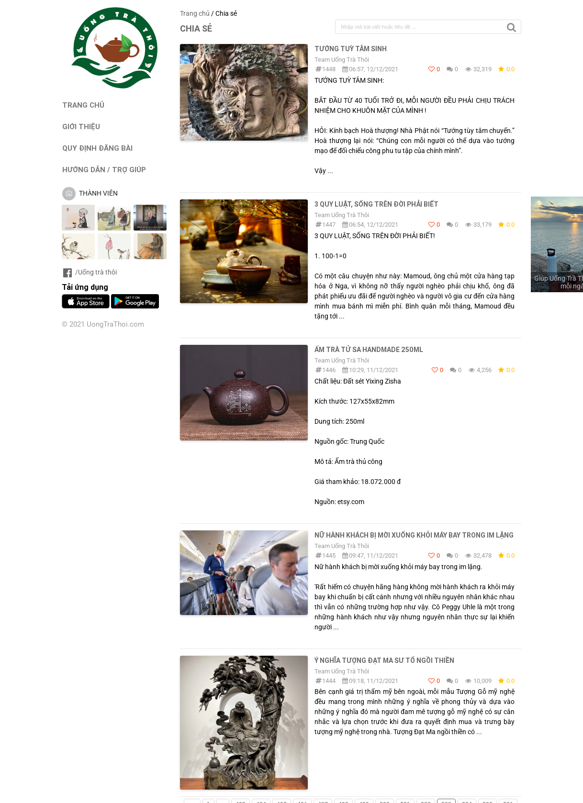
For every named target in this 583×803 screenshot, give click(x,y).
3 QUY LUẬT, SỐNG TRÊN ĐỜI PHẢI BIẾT (376, 204)
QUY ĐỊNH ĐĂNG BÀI (97, 148)
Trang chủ (195, 13)
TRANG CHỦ (83, 105)
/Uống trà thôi (89, 272)
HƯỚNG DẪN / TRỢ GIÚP (104, 169)
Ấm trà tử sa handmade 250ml (368, 349)
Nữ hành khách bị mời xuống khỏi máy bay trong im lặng (414, 535)
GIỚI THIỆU (81, 126)
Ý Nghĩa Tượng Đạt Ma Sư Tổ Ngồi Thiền (384, 660)
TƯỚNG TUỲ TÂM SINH (350, 48)
